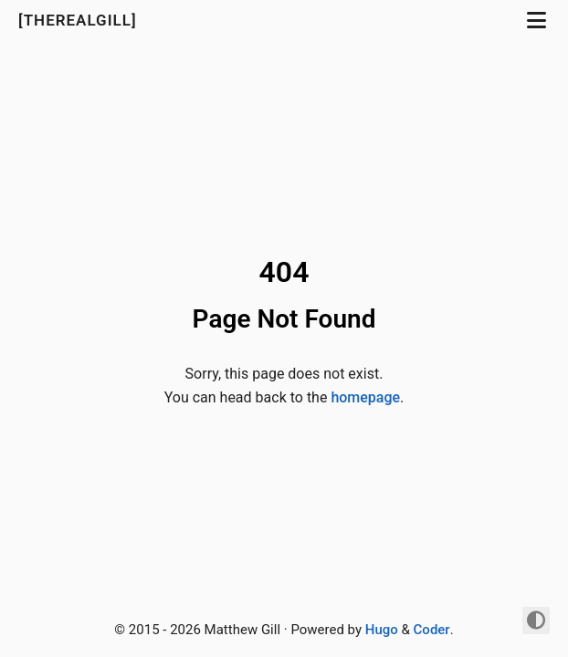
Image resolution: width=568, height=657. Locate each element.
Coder (432, 629)
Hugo (381, 629)
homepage (365, 397)
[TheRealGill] (80, 20)
